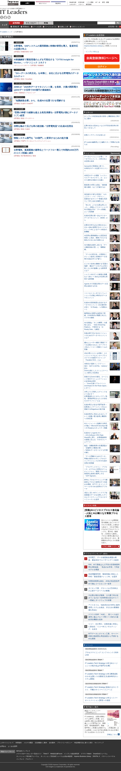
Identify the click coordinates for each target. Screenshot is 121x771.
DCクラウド (43, 3)
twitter (1, 17)
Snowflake (28, 79)
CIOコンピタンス (78, 27)
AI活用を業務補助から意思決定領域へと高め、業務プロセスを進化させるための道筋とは (95, 238)
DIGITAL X (96, 756)
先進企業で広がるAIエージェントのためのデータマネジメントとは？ (95, 335)
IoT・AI (97, 2)
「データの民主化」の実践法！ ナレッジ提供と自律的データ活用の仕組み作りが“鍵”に (95, 256)
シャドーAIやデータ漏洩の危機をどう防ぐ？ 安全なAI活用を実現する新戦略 (96, 276)
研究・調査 (105, 2)
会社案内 (52, 743)
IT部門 (23, 141)
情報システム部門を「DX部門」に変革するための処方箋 (41, 138)
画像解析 (41, 65)
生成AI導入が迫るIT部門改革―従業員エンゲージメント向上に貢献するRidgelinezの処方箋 (95, 407)
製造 (22, 79)
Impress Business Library (93, 46)
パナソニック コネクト (21, 65)
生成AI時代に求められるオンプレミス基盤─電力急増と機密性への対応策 (95, 416)
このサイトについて (7, 743)
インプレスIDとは (92, 52)
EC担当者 (81, 2)
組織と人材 (64, 27)
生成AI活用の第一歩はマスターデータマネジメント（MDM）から (96, 218)
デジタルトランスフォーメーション (39, 141)
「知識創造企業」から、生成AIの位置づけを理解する (39, 100)
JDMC (16, 93)
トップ (4, 25)
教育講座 (89, 4)
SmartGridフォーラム (100, 754)
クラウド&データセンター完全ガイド (29, 754)
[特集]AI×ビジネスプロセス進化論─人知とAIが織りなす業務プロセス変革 (102, 513)
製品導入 (58, 3)
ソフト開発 (89, 2)
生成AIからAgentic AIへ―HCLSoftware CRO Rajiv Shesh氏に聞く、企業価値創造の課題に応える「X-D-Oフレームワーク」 (95, 437)
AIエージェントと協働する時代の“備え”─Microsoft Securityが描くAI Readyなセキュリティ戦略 (95, 425)
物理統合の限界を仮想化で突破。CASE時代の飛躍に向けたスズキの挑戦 (95, 315)
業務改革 (16, 27)
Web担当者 (72, 2)
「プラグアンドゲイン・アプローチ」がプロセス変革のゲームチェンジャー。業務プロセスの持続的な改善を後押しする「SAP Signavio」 (95, 471)
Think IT (46, 754)
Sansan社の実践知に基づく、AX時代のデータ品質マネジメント (96, 168)
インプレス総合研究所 (71, 754)
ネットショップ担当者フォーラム (27, 756)
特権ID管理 (25, 52)
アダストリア (31, 93)
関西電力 (22, 93)
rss (9, 17)
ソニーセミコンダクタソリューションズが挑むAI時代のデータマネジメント (95, 295)
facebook (5, 17)
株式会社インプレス (23, 751)
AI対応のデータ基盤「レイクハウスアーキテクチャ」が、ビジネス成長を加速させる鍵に (95, 178)
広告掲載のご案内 (41, 743)
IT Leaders (13, 12)
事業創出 (26, 27)
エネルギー (72, 4)
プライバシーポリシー (64, 743)
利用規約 (19, 743)
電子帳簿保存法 (26, 156)
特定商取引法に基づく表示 (83, 743)
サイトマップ (99, 743)
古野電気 (17, 52)
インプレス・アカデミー (24, 759)
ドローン (81, 4)
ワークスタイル (50, 27)
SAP (31, 52)
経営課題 (16, 23)
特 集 (46, 23)
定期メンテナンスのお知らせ (94, 135)
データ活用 (37, 27)
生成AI (23, 103)
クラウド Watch (86, 754)
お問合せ (3, 746)
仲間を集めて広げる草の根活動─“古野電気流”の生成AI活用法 (43, 126)
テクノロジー (31, 23)
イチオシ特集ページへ (110, 546)
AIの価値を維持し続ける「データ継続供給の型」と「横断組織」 (95, 247)
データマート (29, 118)
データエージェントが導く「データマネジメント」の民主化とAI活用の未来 (95, 159)
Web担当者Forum (56, 754)
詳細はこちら (112, 734)
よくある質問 (12, 746)
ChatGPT (30, 103)
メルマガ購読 (28, 743)
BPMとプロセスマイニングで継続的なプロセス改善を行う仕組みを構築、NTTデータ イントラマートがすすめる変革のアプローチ (95, 484)
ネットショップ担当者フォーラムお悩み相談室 (56, 756)
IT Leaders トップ (6, 32)
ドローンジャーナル (108, 756)
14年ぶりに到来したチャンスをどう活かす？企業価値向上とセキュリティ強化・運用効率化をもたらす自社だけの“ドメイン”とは (95, 396)
